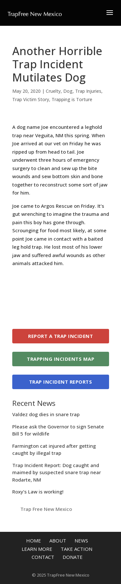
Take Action (76, 549)
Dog (68, 91)
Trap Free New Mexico (46, 509)
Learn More (37, 549)
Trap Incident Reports (60, 381)
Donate (73, 557)
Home (33, 540)
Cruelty (53, 91)
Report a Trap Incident (60, 336)
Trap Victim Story (30, 99)
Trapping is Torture (72, 99)
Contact (43, 557)
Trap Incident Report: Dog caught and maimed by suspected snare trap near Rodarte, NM (56, 472)
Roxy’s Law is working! (38, 491)
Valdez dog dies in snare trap (46, 414)
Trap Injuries (88, 91)
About (57, 540)
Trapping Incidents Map (60, 359)
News (81, 540)
